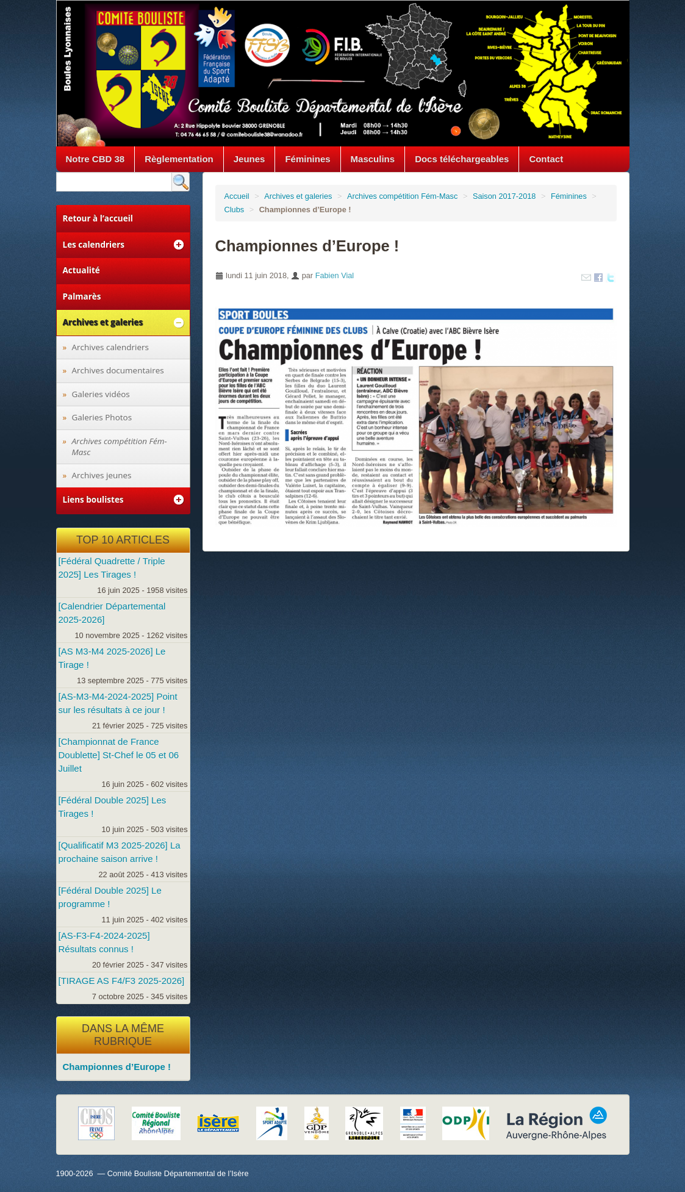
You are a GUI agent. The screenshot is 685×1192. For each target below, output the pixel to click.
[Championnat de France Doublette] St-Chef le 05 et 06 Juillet (119, 755)
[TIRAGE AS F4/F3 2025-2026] (122, 980)
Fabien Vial (334, 275)
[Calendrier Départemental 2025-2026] (112, 613)
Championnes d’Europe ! (117, 1066)
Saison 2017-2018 (504, 196)
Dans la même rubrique (123, 1035)
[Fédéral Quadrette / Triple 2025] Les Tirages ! (112, 568)
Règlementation (179, 159)
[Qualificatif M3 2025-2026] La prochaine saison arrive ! (120, 852)
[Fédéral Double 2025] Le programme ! (110, 897)
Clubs (234, 209)
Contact (546, 159)
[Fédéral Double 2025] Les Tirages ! (113, 807)
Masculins (373, 159)
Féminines (307, 159)
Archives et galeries (298, 196)
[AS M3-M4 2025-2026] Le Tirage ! (112, 658)
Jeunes (249, 159)
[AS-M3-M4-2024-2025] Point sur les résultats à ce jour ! (118, 703)
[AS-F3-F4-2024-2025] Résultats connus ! (104, 942)
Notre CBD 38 (95, 159)
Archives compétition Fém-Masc (402, 196)
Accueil (236, 196)
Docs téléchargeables (462, 159)
